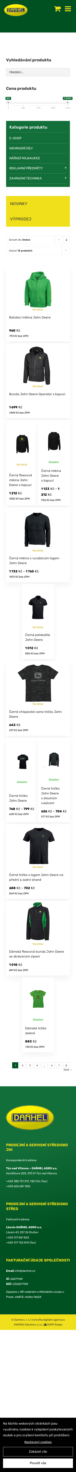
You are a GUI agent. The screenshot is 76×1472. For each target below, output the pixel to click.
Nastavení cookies (38, 1443)
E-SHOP (15, 138)
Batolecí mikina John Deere (30, 317)
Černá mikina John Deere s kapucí (51, 475)
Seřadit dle (19, 239)
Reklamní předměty (26, 168)
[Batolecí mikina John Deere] (38, 289)
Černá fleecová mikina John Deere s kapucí (20, 480)
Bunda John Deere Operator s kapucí (37, 394)
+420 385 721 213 (17, 1181)
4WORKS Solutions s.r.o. (28, 1324)
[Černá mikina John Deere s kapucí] (54, 442)
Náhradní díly (21, 148)
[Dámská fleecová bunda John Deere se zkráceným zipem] (38, 923)
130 (32, 1181)
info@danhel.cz (25, 1271)
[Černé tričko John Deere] (22, 762)
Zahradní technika (25, 178)
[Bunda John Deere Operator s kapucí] (38, 365)
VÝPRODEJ (20, 219)
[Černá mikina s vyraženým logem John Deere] (38, 529)
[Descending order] (66, 240)
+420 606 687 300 (18, 1186)
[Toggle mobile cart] (57, 8)
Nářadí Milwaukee (24, 158)
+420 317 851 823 (17, 1237)
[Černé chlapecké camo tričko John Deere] (38, 683)
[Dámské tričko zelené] (38, 999)
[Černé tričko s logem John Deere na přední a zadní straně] (38, 846)
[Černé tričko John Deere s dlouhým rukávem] (54, 760)
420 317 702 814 (18, 1242)
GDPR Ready (54, 1324)
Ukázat (20, 250)
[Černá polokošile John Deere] (38, 606)
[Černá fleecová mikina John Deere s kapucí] (22, 443)
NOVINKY (18, 203)
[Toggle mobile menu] (68, 8)
